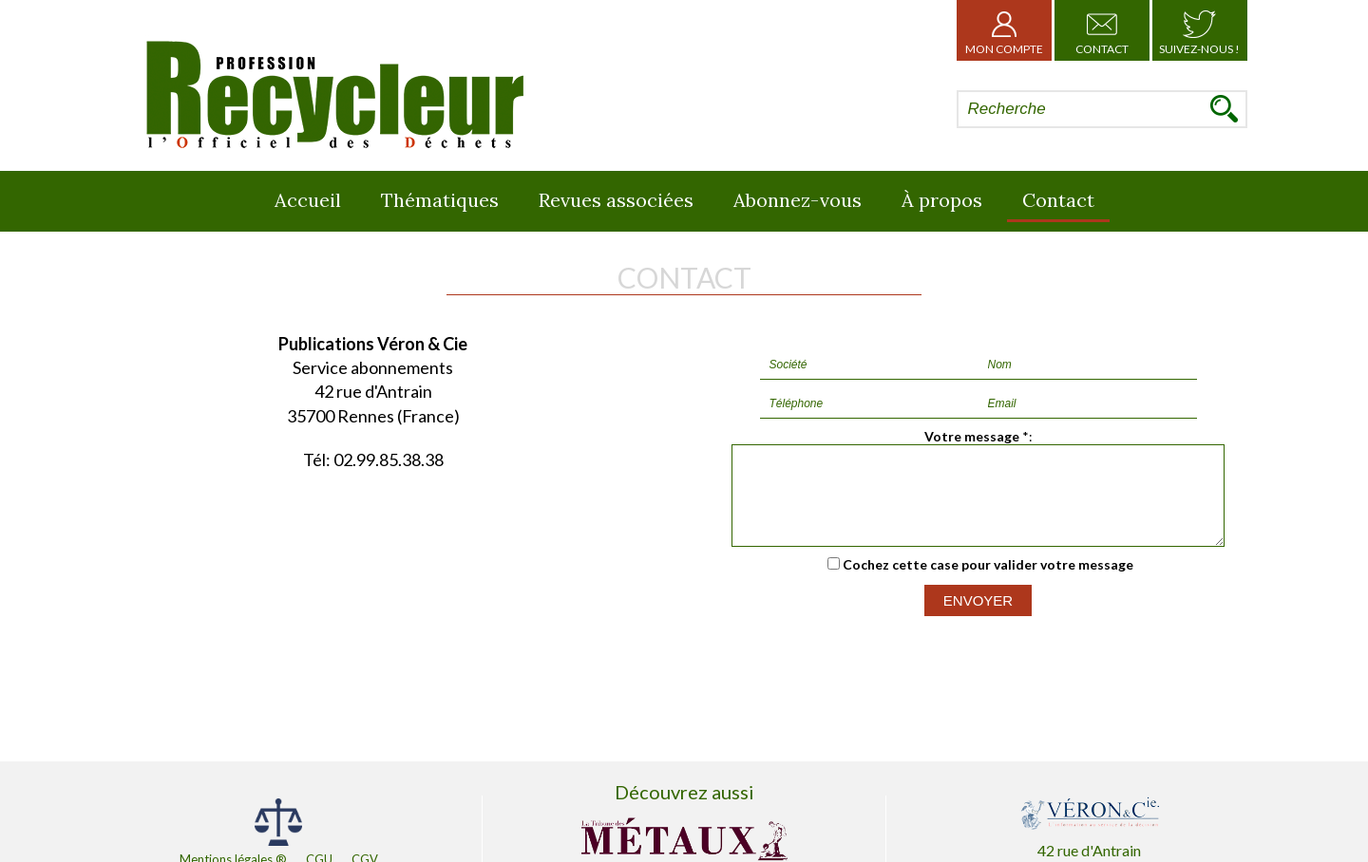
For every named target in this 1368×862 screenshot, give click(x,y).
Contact (1102, 30)
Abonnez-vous (797, 200)
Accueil (308, 200)
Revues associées (616, 200)
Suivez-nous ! (1199, 30)
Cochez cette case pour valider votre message (988, 581)
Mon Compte (1004, 30)
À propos (942, 200)
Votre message (971, 436)
